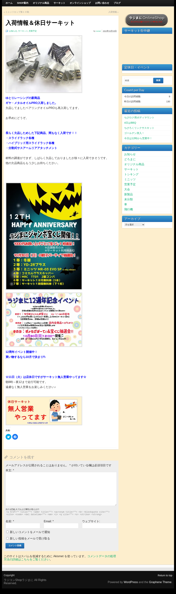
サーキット (23, 31)
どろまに (130, 159)
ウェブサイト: (91, 521)
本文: (10, 470)
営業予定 (33, 31)
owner (98, 31)
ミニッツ (130, 179)
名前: (10, 521)
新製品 (128, 194)
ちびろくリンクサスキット (139, 127)
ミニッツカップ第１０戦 (17, 12)
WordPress (131, 582)
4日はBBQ (130, 122)
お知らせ (13, 31)
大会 (127, 189)
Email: (49, 521)
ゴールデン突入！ (134, 133)
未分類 (128, 199)
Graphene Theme (160, 582)
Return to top (165, 575)
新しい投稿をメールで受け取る (30, 538)
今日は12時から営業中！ (138, 138)
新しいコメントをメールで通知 (30, 532)
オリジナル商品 (134, 164)
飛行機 (128, 209)
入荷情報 (112, 12)
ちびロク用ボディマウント (139, 117)
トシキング (131, 174)
